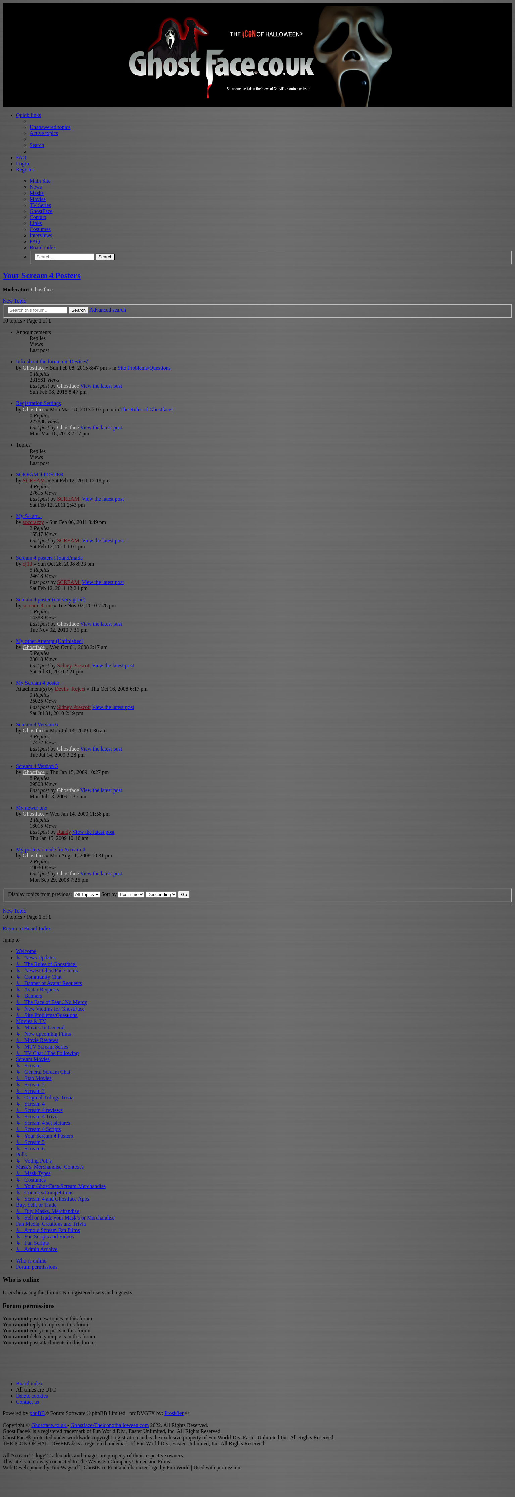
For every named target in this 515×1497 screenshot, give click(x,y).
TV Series (40, 205)
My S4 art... (29, 516)
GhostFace (41, 211)
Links (36, 223)
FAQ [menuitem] (21, 157)
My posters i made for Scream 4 (50, 849)
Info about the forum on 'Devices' (52, 362)
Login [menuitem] (22, 163)
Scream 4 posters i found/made (49, 558)
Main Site (40, 181)
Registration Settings (38, 403)
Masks (37, 193)
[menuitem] (32, 1396)
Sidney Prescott (74, 665)
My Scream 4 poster (37, 683)
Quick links (28, 115)
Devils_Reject (70, 689)
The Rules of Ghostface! (146, 409)
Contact (38, 217)
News (36, 187)
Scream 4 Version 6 (37, 724)
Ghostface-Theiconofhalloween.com (109, 1425)
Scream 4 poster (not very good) (51, 599)
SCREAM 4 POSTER (39, 474)
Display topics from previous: (54, 894)
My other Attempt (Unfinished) (49, 641)
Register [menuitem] (25, 169)
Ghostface (42, 289)
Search (105, 256)
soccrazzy (33, 522)
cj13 (27, 564)
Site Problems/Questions (144, 368)
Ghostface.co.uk (49, 1425)
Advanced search (107, 310)
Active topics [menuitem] (44, 133)
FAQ (35, 241)
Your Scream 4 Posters (42, 275)
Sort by (123, 894)
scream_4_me (38, 605)
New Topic (14, 301)
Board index (43, 247)
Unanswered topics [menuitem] (50, 127)
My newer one (31, 808)
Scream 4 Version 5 (37, 766)
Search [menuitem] (37, 145)
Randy (64, 832)
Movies (38, 199)
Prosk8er (174, 1413)
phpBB (37, 1413)
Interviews (41, 235)
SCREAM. (34, 480)
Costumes (40, 229)
